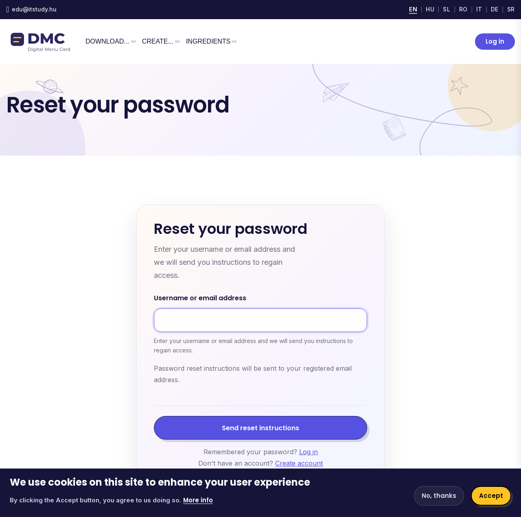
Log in (495, 41)
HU (430, 9)
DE (495, 9)
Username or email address (200, 298)
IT (479, 9)
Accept (491, 495)
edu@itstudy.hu (34, 9)
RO (463, 9)
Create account (299, 463)
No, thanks (439, 495)
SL (446, 9)
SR (511, 9)
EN (413, 9)
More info (198, 500)
